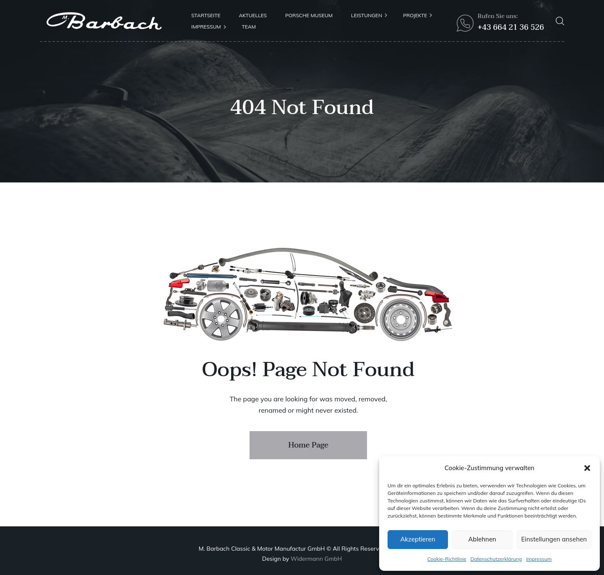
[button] (587, 468)
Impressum (539, 559)
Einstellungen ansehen (554, 539)
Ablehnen (482, 539)
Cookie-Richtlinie (446, 559)
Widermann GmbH (316, 558)
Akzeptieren (417, 539)
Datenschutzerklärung (496, 559)
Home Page (308, 445)
